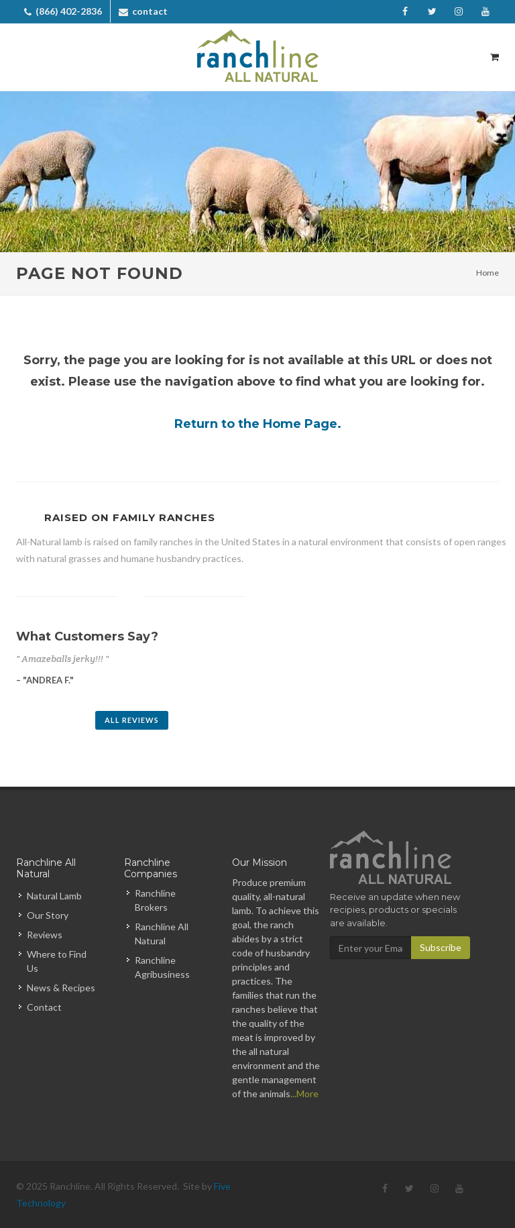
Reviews (44, 934)
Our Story (47, 915)
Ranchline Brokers (155, 900)
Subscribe (440, 947)
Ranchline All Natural (161, 933)
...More (304, 1093)
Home (487, 273)
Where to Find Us (57, 961)
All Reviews (132, 720)
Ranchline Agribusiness (162, 967)
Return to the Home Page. (257, 423)
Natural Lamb (54, 895)
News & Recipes (61, 987)
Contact (44, 1007)
